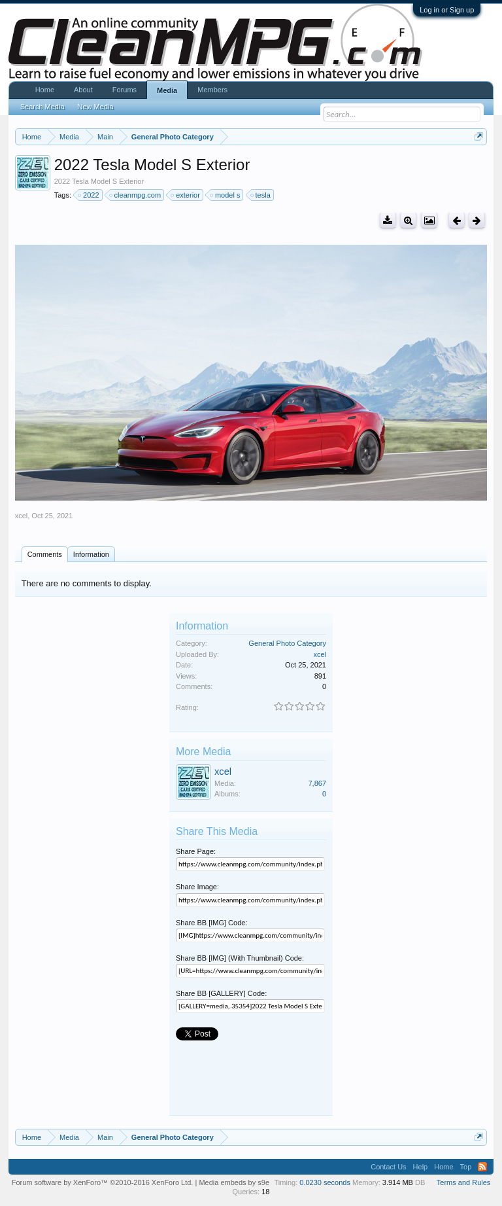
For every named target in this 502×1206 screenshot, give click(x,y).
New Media (96, 107)
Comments (44, 554)
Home (44, 90)
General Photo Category (287, 643)
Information (91, 554)
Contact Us (388, 1167)
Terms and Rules (464, 1182)
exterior (186, 195)
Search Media (42, 107)
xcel (21, 516)
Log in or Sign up (447, 10)
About (83, 90)
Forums (124, 90)
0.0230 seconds (324, 1182)
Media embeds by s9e (234, 1182)
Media (167, 90)
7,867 (317, 783)
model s (226, 195)
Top (466, 1167)
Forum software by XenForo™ (102, 1182)
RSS (482, 1166)
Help (420, 1167)
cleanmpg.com (135, 195)
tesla (261, 195)
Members (212, 90)
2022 (89, 195)
